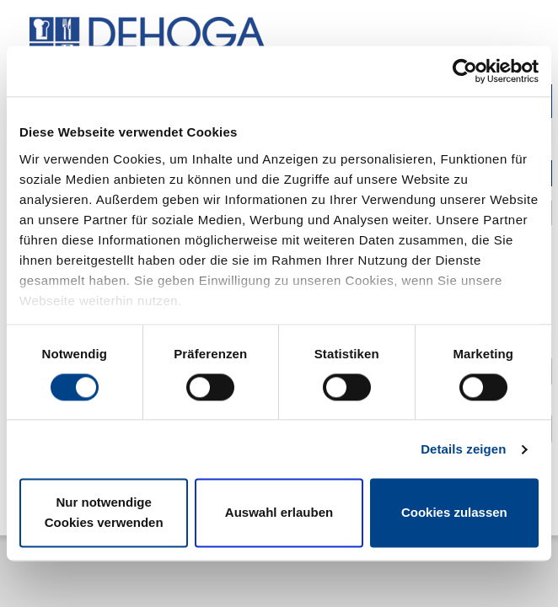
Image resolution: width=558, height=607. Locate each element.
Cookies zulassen (454, 513)
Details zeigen (463, 449)
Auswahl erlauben (279, 513)
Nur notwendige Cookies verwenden (104, 513)
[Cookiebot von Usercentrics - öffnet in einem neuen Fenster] (465, 70)
